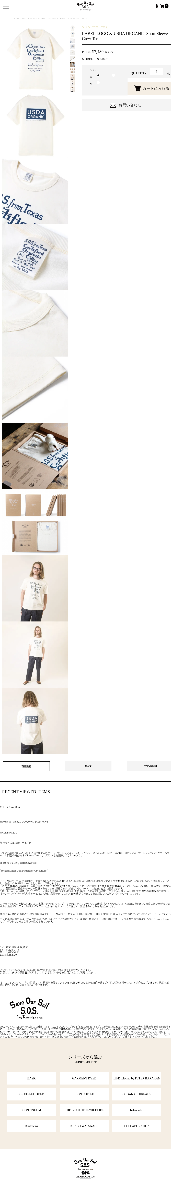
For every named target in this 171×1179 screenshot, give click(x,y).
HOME (16, 18)
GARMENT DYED (84, 1078)
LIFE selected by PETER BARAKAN (136, 1078)
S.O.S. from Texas (30, 18)
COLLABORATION (137, 1126)
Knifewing (31, 1126)
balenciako (136, 1110)
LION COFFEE (84, 1094)
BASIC (31, 1078)
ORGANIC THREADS (136, 1094)
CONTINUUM (31, 1110)
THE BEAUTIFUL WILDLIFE (84, 1110)
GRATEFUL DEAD (31, 1094)
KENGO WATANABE (84, 1126)
